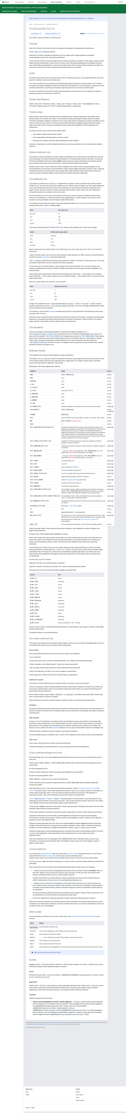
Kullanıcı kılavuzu (42, 2)
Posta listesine (63, 18)
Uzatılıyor (68, 2)
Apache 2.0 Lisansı (82, 1022)
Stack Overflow (80, 1100)
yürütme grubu (49, 856)
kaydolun (90, 18)
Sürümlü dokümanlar (90, 2)
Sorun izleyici (79, 1094)
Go (55, 799)
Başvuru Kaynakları (39, 24)
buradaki (52, 311)
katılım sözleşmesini (76, 18)
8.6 (89, 33)
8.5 (92, 33)
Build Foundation (33, 18)
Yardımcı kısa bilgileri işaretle (70, 11)
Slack (77, 1097)
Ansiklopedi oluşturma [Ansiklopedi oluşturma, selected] (9, 11)
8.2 (101, 33)
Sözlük (53, 11)
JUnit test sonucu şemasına (88, 519)
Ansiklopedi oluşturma (52, 24)
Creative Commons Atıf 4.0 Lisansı (56, 1022)
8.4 (95, 33)
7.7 (103, 33)
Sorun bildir (36, 33)
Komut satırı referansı (28, 11)
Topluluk (78, 2)
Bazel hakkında (19, 2)
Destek (78, 1092)
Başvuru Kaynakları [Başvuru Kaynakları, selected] (56, 2)
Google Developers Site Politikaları (34, 1024)
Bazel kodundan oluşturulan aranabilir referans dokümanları (24, 8)
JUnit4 (37, 799)
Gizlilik (32, 1107)
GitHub (120, 2)
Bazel (30, 24)
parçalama (55, 727)
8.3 (98, 33)
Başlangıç (30, 2)
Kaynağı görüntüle (52, 33)
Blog (27, 1092)
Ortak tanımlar (46, 257)
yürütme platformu (46, 853)
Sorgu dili (44, 11)
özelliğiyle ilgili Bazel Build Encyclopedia (82, 916)
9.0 (86, 33)
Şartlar (27, 1107)
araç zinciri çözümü (72, 853)
